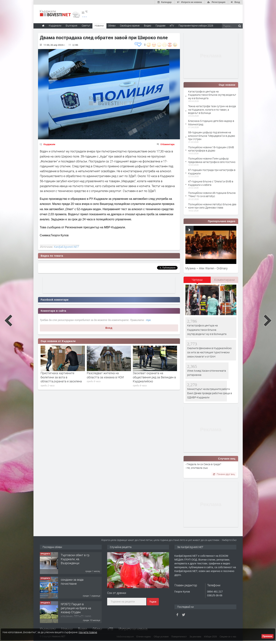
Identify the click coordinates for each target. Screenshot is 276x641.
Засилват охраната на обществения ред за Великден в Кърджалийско (154, 377)
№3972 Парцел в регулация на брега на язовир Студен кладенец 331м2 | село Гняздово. (76, 612)
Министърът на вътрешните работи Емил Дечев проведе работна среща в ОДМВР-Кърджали (209, 393)
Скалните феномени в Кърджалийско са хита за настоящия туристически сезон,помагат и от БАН (209, 352)
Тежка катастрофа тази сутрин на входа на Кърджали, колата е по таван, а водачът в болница (212, 109)
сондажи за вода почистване (72, 581)
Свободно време (130, 25)
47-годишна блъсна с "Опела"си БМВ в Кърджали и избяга (210, 183)
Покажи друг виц (224, 474)
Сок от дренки (116, 593)
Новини (99, 25)
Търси (152, 601)
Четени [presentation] (197, 280)
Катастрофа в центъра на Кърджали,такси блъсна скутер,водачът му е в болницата (212, 95)
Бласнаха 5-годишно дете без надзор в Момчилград (211, 122)
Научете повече (88, 632)
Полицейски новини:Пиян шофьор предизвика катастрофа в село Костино (211, 160)
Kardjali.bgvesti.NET (66, 246)
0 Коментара (167, 144)
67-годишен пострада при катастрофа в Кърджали (211, 171)
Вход (108, 327)
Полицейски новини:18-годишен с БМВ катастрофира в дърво (211, 148)
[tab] (197, 281)
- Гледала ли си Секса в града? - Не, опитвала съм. (203, 466)
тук (148, 320)
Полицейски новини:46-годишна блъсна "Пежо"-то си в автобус (212, 194)
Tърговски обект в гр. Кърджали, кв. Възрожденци (75, 559)
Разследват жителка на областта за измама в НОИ (105, 375)
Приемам (267, 636)
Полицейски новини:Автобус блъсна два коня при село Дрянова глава (212, 206)
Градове (160, 25)
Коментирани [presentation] (224, 280)
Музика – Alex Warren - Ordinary (206, 268)
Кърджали (49, 144)
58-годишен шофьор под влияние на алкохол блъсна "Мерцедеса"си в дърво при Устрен (211, 136)
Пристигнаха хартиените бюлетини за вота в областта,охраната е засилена (61, 377)
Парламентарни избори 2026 (195, 25)
